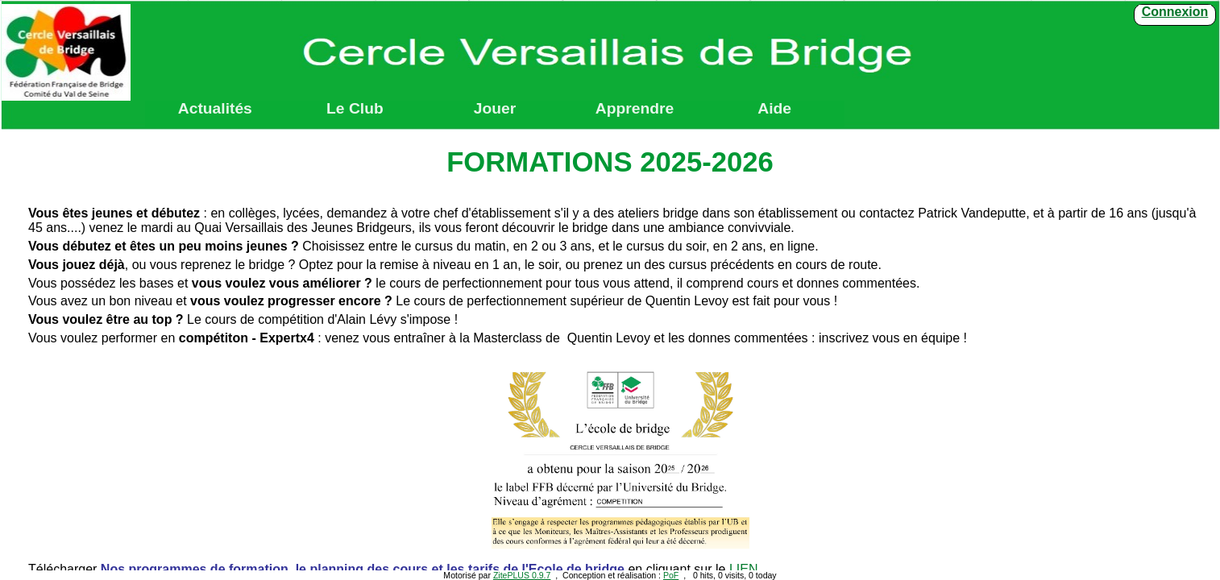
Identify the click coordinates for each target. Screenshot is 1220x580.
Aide (774, 109)
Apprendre (634, 109)
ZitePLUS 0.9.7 (522, 575)
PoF (670, 575)
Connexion (1175, 12)
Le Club (355, 109)
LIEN (743, 569)
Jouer (495, 109)
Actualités (215, 109)
